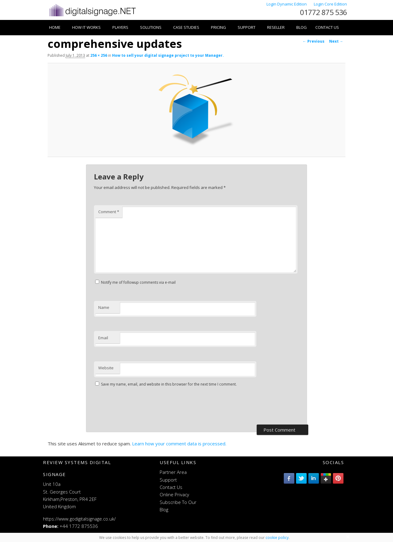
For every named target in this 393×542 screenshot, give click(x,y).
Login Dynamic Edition (287, 4)
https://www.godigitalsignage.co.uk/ (79, 519)
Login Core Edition (330, 4)
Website (106, 368)
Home (54, 27)
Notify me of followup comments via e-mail (138, 282)
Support (246, 27)
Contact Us (327, 27)
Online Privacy (174, 494)
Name (103, 307)
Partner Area (173, 472)
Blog (301, 27)
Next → (336, 41)
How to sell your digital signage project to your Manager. (168, 55)
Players (120, 27)
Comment (108, 211)
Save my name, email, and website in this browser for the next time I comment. (169, 384)
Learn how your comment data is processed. (179, 443)
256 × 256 (98, 55)
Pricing (218, 27)
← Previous (314, 41)
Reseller (276, 27)
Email (103, 337)
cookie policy (277, 537)
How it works (86, 27)
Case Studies (186, 27)
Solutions (150, 27)
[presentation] (140, 406)
